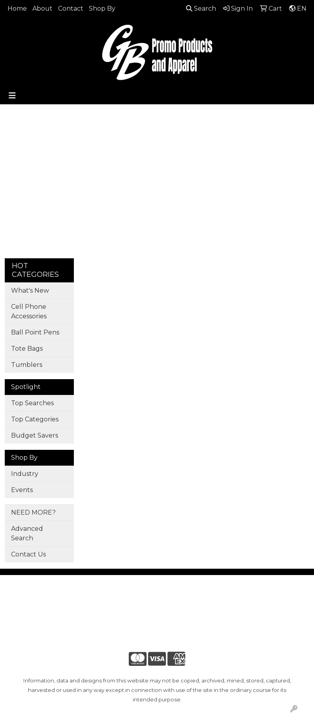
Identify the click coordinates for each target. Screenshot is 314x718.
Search (201, 8)
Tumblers (26, 364)
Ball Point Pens (35, 332)
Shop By (102, 8)
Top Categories (34, 419)
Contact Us (28, 554)
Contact (70, 8)
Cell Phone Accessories (29, 311)
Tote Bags (27, 348)
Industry (24, 473)
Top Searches (32, 403)
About (42, 8)
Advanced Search (27, 533)
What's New (30, 290)
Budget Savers (34, 435)
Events (22, 490)
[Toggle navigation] (12, 95)
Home (17, 8)
